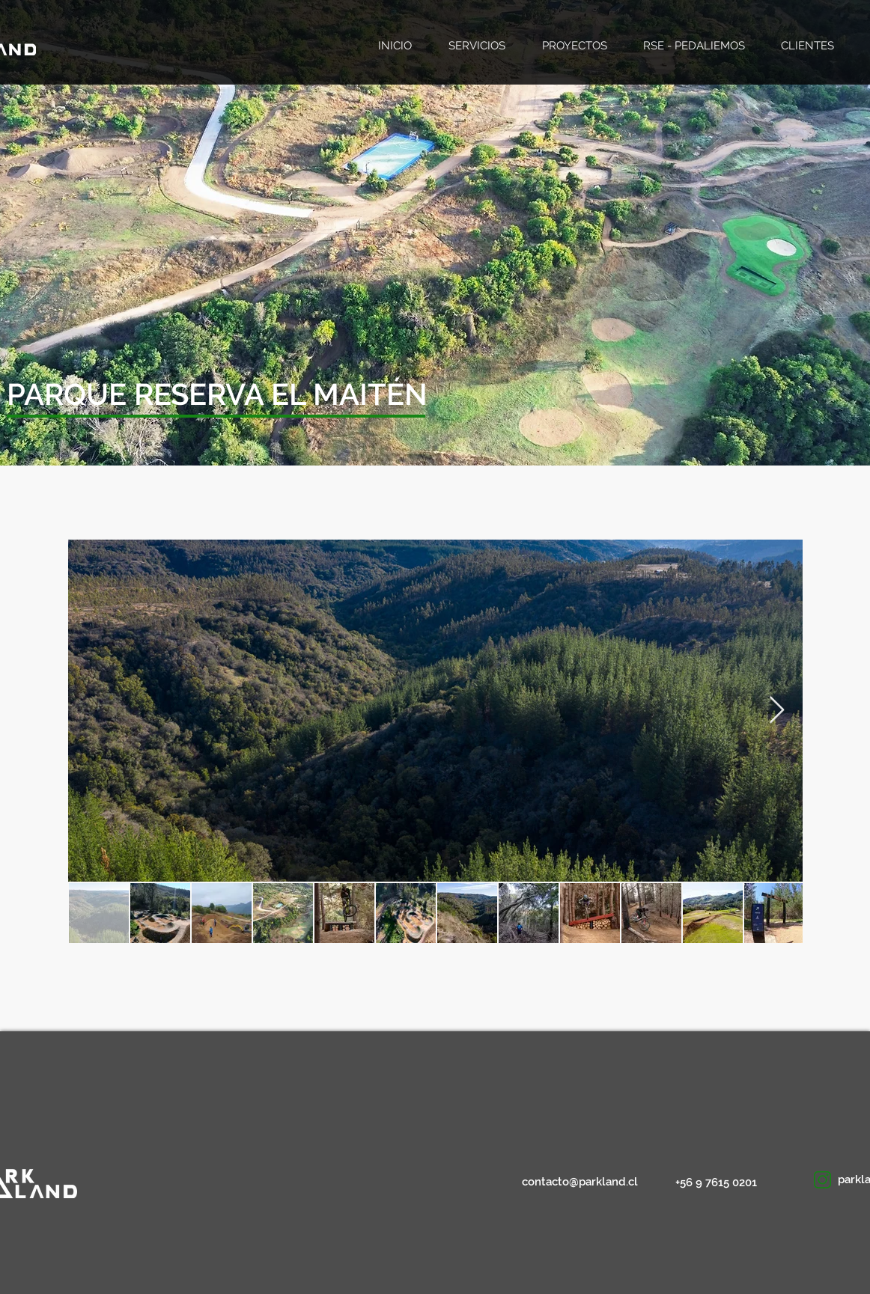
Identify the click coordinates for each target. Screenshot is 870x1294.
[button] (157, 394)
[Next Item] (776, 710)
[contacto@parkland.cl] (580, 1182)
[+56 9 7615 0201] (718, 1183)
